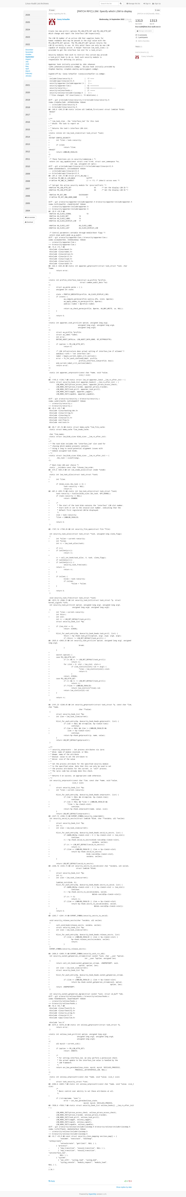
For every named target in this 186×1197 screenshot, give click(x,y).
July (27, 62)
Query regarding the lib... (58, 14)
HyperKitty (92, 1194)
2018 (28, 107)
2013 (28, 144)
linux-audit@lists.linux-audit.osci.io (147, 27)
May (27, 66)
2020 (28, 92)
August (28, 59)
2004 (28, 211)
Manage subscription (144, 31)
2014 (28, 137)
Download (29, 222)
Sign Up (156, 4)
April (27, 69)
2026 (28, 15)
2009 (28, 174)
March (28, 71)
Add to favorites (142, 41)
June (27, 64)
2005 (28, 203)
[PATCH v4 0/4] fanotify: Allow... (149, 14)
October (28, 54)
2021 (28, 85)
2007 (28, 188)
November (29, 52)
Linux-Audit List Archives (37, 3)
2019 (28, 100)
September (30, 57)
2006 (28, 196)
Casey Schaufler (63, 19)
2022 (28, 44)
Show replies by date (124, 1187)
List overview (30, 217)
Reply (52, 1181)
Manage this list (133, 4)
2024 (28, 29)
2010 (28, 166)
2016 (28, 122)
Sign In (147, 4)
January (28, 76)
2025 (28, 22)
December (29, 50)
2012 (28, 151)
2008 (28, 181)
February (29, 73)
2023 (28, 37)
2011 (28, 159)
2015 (28, 129)
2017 (28, 115)
